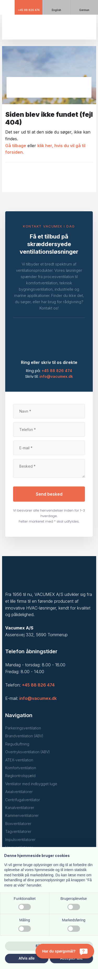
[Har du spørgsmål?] (65, 951)
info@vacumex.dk (56, 376)
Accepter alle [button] (71, 958)
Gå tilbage (15, 145)
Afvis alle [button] (26, 958)
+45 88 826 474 (57, 370)
